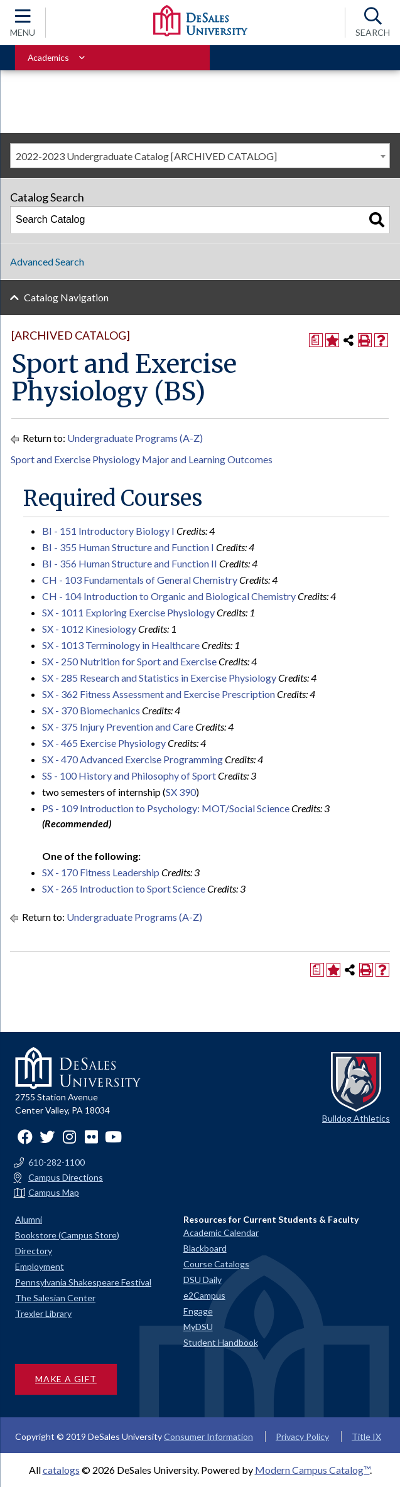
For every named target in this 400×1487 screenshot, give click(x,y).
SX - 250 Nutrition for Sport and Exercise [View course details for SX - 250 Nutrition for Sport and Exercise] (129, 661)
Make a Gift (66, 1378)
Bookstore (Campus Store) (67, 1235)
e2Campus (204, 1295)
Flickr (91, 1137)
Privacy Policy (302, 1436)
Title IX (366, 1436)
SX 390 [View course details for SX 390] (181, 792)
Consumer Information (208, 1436)
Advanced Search (47, 261)
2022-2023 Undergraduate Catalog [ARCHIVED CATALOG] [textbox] (146, 156)
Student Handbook (220, 1342)
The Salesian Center (55, 1297)
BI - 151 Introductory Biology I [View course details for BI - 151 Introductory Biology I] (108, 531)
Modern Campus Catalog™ (312, 1470)
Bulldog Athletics (356, 1118)
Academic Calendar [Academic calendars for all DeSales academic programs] (221, 1232)
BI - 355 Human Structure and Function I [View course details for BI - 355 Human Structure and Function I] (128, 547)
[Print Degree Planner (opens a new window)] (316, 340)
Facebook (25, 1137)
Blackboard (205, 1248)
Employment (39, 1266)
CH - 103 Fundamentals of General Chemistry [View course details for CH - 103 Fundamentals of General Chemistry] (139, 580)
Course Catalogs (216, 1264)
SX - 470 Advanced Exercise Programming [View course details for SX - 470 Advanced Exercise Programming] (132, 759)
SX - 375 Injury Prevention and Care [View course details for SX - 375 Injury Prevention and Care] (117, 727)
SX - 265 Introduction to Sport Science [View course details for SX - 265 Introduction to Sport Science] (123, 888)
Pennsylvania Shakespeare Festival (83, 1282)
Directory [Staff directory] (33, 1250)
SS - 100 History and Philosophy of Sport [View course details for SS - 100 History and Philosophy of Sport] (129, 775)
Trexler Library (43, 1313)
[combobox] (200, 155)
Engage (198, 1311)
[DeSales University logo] (200, 20)
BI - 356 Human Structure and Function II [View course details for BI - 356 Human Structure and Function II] (129, 563)
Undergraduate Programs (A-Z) (135, 438)
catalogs (61, 1470)
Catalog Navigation (66, 297)
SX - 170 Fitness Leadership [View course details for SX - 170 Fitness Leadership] (100, 872)
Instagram (69, 1137)
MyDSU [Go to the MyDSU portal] (198, 1326)
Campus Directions (65, 1178)
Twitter (47, 1137)
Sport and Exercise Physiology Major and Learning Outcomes (142, 459)
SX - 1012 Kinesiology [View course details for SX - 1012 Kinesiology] (89, 629)
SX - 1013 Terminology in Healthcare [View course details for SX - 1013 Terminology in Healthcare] (121, 645)
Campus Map (53, 1193)
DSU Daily (202, 1279)
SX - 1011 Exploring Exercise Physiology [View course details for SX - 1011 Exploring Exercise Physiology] (128, 612)
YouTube (113, 1137)
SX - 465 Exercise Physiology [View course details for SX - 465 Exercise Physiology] (104, 743)
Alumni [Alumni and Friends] (28, 1219)
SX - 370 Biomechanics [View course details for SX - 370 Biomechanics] (91, 710)
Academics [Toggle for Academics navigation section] (48, 57)
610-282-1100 (56, 1162)
